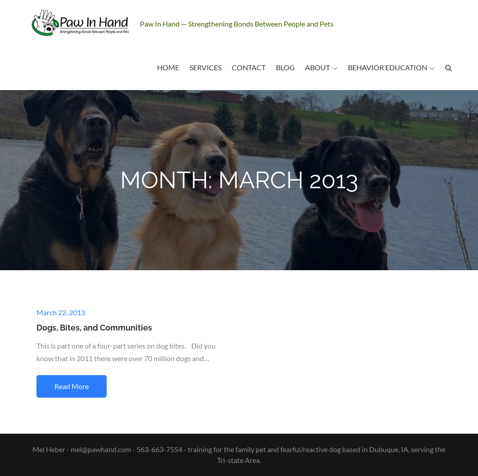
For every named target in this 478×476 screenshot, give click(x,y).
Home (168, 67)
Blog (285, 67)
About (321, 67)
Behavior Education (391, 67)
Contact (249, 67)
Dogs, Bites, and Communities (94, 327)
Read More (71, 386)
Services (205, 67)
